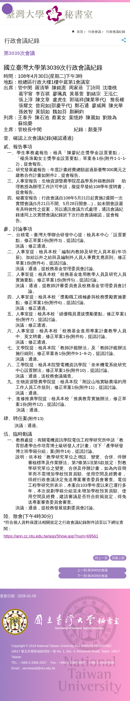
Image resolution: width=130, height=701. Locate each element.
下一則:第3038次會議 (92, 576)
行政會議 (94, 31)
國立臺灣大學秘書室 (49, 15)
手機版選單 (7, 8)
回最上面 (118, 558)
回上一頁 (101, 558)
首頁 (80, 31)
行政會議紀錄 (115, 31)
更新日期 (7, 596)
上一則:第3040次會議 (92, 570)
